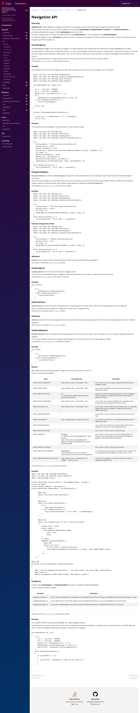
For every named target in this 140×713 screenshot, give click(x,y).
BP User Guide (7, 147)
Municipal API (7, 74)
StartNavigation (47, 61)
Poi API (6, 58)
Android (5, 30)
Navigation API (8, 49)
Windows (5, 92)
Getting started (15, 35)
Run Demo (15, 95)
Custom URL (7, 79)
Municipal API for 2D (9, 77)
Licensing (5, 141)
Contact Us (126, 3)
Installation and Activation (15, 38)
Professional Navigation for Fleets (52, 10)
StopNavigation (47, 276)
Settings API (7, 60)
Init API (6, 44)
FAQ (15, 85)
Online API (7, 66)
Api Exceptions (48, 612)
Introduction (7, 25)
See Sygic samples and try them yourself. (95, 699)
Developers (35, 10)
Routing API (7, 52)
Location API (7, 47)
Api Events (47, 464)
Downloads (6, 88)
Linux (4, 117)
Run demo (15, 33)
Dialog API (6, 63)
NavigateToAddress (48, 185)
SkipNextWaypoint (48, 340)
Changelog (15, 82)
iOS (3, 133)
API (4, 41)
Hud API (6, 71)
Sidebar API (7, 68)
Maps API (6, 55)
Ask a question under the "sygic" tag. (74, 699)
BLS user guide (7, 144)
